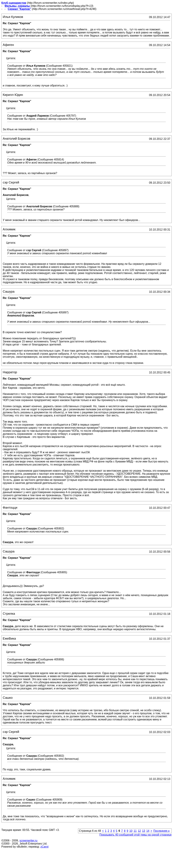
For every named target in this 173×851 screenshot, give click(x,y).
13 (143, 830)
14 (147, 830)
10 (131, 830)
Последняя (161, 830)
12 (139, 830)
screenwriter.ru (28, 840)
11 (135, 830)
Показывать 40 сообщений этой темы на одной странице (135, 834)
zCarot (44, 846)
